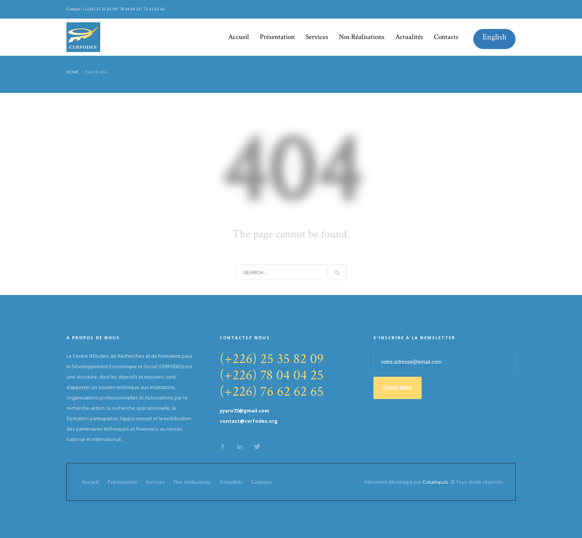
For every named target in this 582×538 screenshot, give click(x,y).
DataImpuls (435, 482)
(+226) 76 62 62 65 (272, 391)
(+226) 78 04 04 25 (272, 375)
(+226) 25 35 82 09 (272, 359)
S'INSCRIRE (397, 388)
